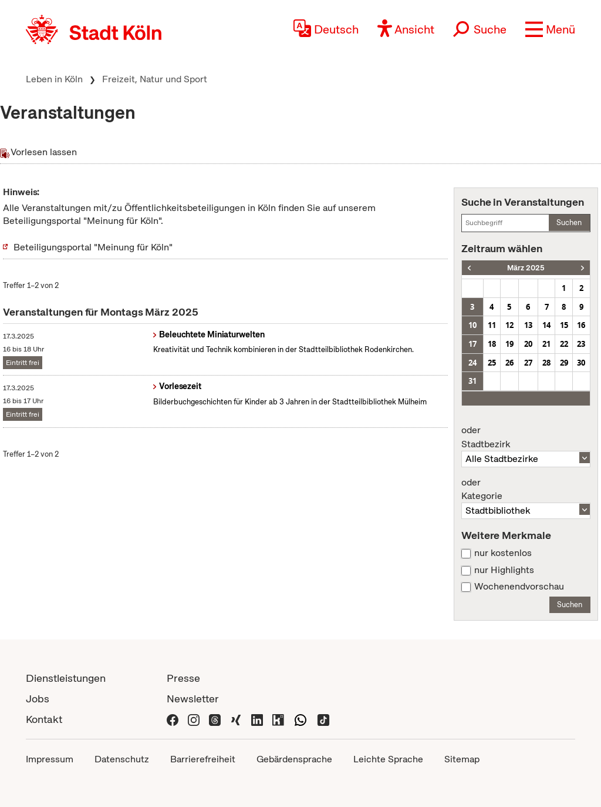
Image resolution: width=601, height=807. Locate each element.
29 (564, 362)
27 (528, 362)
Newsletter (193, 698)
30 (581, 362)
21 (546, 344)
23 (581, 344)
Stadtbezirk (525, 437)
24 (472, 362)
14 (546, 325)
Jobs (37, 698)
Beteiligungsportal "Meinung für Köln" (93, 247)
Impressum (49, 759)
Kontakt (44, 719)
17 (472, 344)
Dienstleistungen (66, 678)
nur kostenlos (503, 553)
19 (509, 344)
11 (492, 325)
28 (546, 362)
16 (581, 325)
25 (492, 362)
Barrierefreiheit (202, 759)
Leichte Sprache (388, 759)
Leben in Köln (54, 79)
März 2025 (526, 268)
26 (509, 362)
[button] (550, 29)
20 (528, 344)
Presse (183, 678)
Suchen (569, 222)
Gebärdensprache (294, 759)
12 (509, 325)
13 (528, 325)
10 (472, 325)
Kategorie (525, 490)
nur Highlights (504, 570)
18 (492, 344)
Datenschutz (121, 759)
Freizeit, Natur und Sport (154, 79)
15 (564, 325)
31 (472, 381)
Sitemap (462, 759)
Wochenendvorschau (519, 586)
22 (564, 344)
